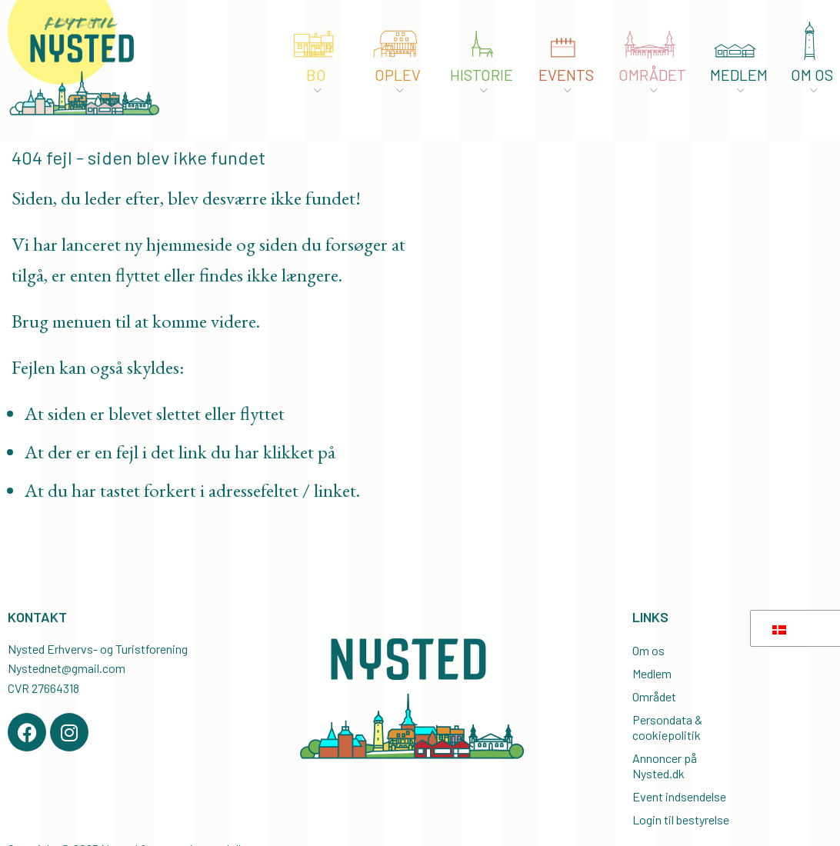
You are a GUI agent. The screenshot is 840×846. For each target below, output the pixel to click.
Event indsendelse (679, 796)
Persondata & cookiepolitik (667, 727)
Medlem (652, 673)
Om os (648, 650)
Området (654, 696)
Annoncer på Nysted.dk (664, 766)
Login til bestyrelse (680, 819)
